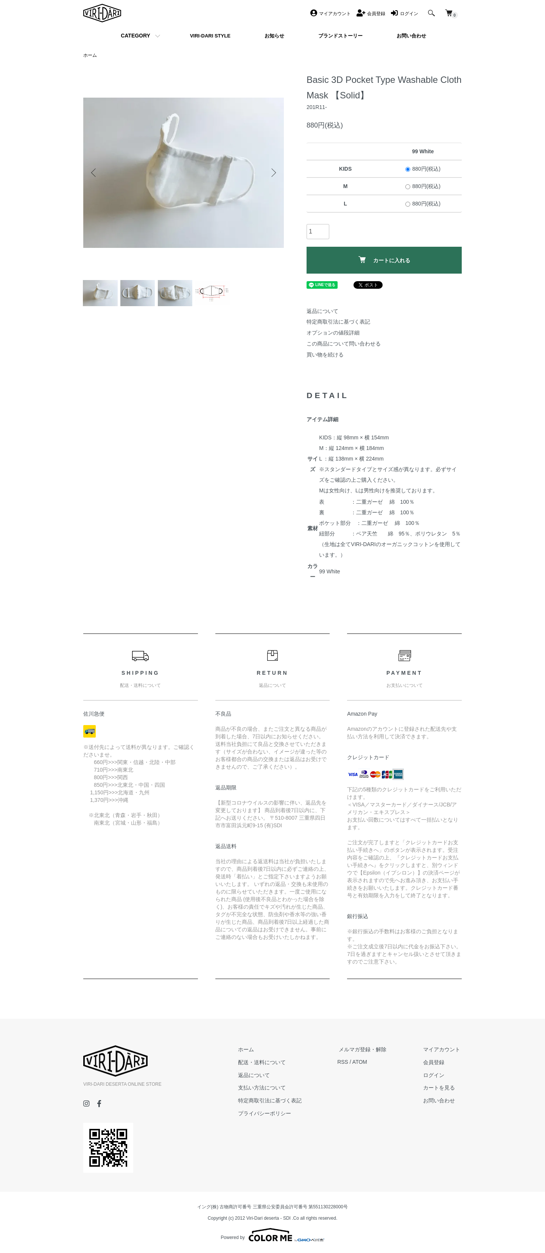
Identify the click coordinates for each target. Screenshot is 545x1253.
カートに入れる (384, 259)
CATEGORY (135, 36)
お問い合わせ (440, 1100)
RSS (348, 1062)
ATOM (365, 1062)
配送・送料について (269, 1062)
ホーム (90, 55)
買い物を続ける (325, 355)
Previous (94, 172)
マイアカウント (443, 1049)
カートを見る (440, 1088)
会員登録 (435, 1062)
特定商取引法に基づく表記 (338, 322)
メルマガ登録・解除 (367, 1049)
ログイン (435, 1075)
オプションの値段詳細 (333, 333)
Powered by (272, 1235)
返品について (322, 311)
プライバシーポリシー (271, 1113)
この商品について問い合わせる (344, 344)
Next (272, 172)
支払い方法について (269, 1088)
